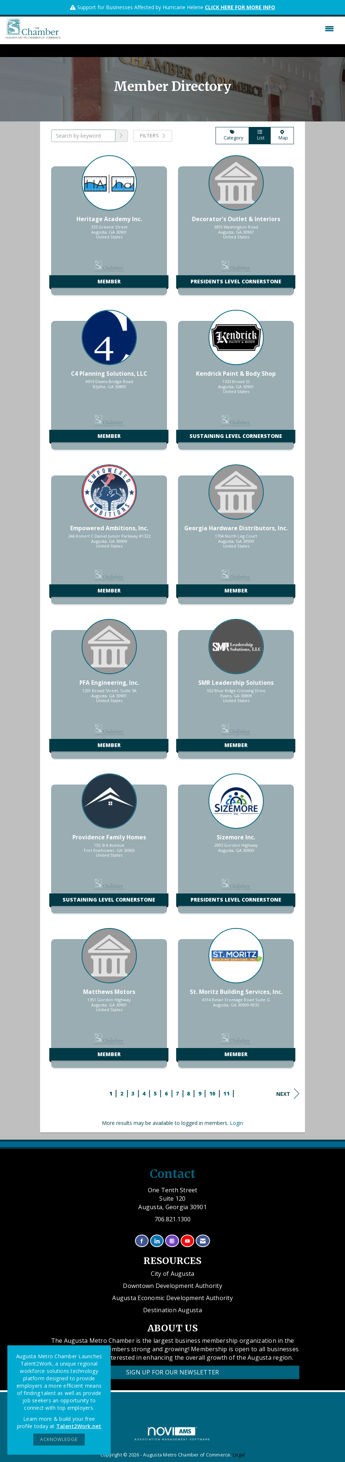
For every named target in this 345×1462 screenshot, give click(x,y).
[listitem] (109, 229)
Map (282, 135)
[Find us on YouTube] (187, 1241)
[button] (121, 136)
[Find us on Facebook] (142, 1241)
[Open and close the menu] (199, 29)
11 (226, 1093)
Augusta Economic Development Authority (172, 1298)
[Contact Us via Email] (203, 1241)
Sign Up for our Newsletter (172, 1372)
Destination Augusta (172, 1310)
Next (287, 1093)
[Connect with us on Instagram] (172, 1241)
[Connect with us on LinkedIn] (157, 1241)
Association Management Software (172, 1434)
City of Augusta (173, 1274)
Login (236, 1122)
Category (232, 135)
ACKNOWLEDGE (59, 1439)
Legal (239, 1455)
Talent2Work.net (79, 1426)
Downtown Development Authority (172, 1286)
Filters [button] (153, 135)
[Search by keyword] (83, 136)
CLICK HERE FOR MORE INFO (240, 7)
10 (212, 1093)
